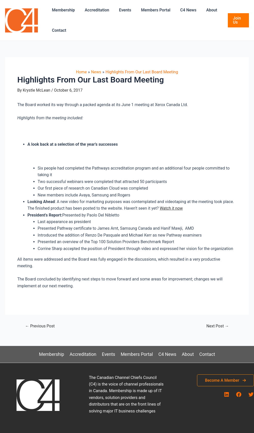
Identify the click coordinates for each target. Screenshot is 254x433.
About (202, 10)
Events (121, 10)
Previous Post (40, 326)
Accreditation (94, 10)
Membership (62, 10)
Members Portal (150, 10)
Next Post (217, 326)
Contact (58, 30)
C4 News (181, 10)
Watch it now (171, 208)
